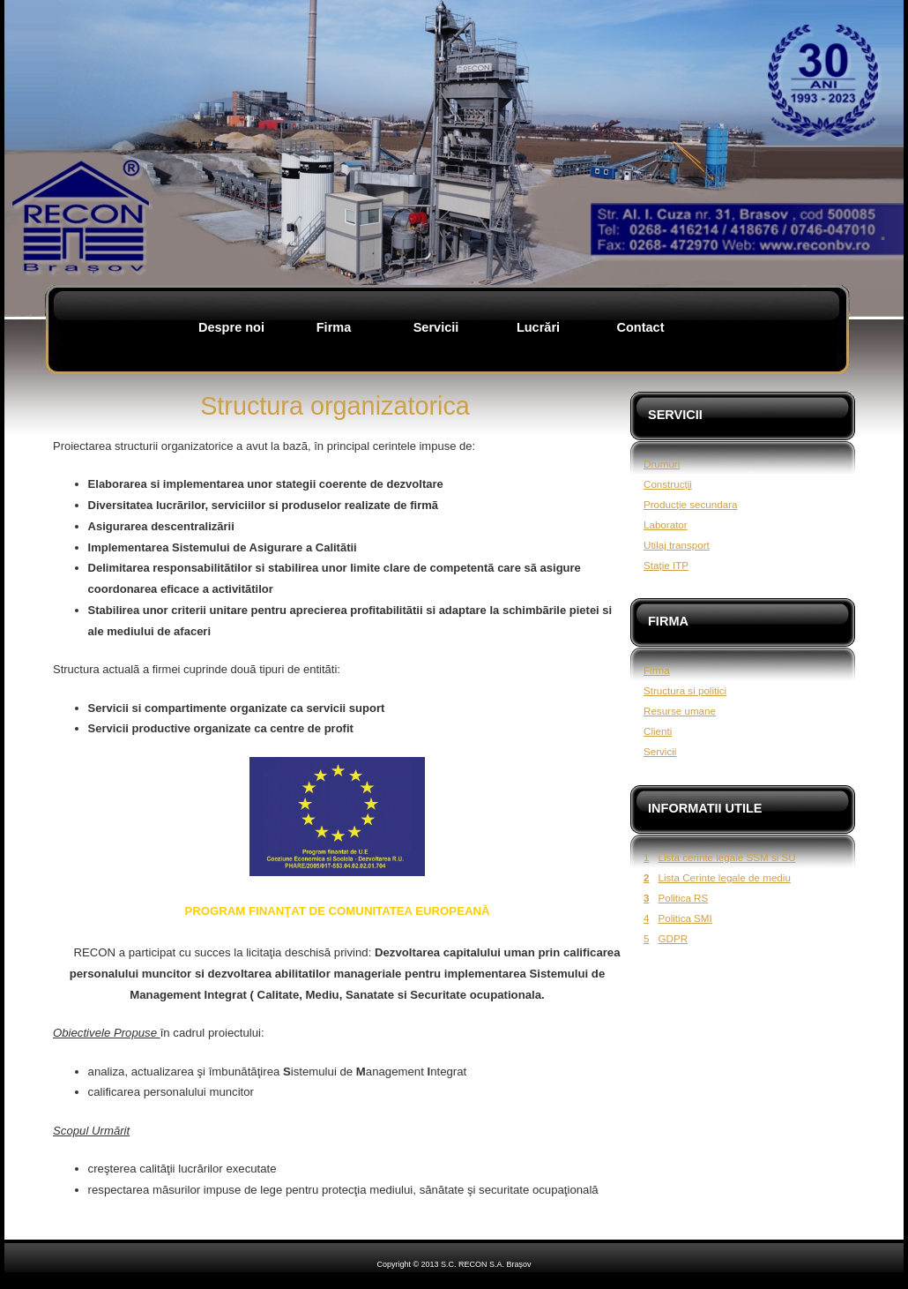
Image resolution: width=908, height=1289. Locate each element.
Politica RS (683, 897)
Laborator (666, 524)
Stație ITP (666, 565)
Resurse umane (680, 710)
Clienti (658, 731)
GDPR (673, 938)
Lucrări (538, 327)
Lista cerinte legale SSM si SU (726, 857)
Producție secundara (691, 504)
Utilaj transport (677, 545)
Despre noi (231, 327)
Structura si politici (685, 690)
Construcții (668, 484)
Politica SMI (684, 918)
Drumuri (662, 463)
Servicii (436, 327)
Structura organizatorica (335, 406)
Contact (640, 327)
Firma (334, 327)
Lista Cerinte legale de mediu (724, 877)
